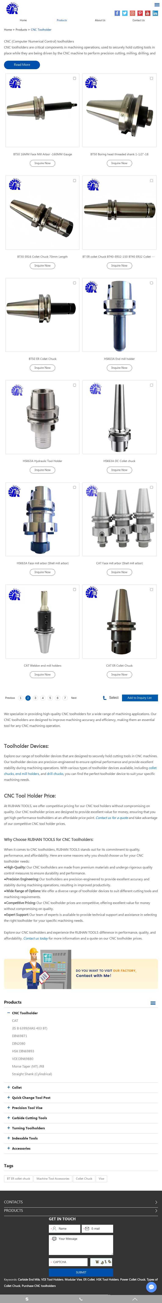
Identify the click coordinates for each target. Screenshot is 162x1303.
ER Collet (89, 1280)
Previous (10, 697)
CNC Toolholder (41, 30)
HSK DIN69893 (23, 1051)
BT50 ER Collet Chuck (42, 359)
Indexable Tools (25, 1138)
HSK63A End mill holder (119, 359)
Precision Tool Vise (27, 1108)
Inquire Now (43, 163)
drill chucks (55, 774)
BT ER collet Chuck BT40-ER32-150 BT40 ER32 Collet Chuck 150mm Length (119, 257)
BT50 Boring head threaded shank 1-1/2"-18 (119, 154)
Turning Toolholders (28, 1128)
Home (23, 20)
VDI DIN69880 (22, 1059)
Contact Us (139, 20)
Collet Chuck (84, 1179)
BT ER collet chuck (18, 1179)
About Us (100, 20)
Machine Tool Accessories (53, 1179)
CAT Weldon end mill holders (42, 666)
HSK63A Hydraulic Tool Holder (42, 461)
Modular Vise (73, 1280)
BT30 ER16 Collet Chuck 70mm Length (42, 257)
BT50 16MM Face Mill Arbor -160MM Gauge (42, 154)
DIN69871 (19, 1036)
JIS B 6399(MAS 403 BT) (29, 1028)
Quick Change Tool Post (31, 1098)
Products (62, 20)
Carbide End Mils (29, 1280)
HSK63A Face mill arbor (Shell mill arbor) (43, 563)
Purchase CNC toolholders (39, 1286)
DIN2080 (18, 1044)
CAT (15, 1021)
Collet (17, 1088)
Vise (101, 1179)
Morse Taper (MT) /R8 (28, 1066)
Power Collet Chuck (132, 1280)
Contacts (81, 1202)
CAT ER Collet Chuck (119, 666)
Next (74, 697)
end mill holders (27, 774)
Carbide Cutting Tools (29, 1118)
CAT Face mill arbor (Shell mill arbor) (119, 563)
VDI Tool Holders (52, 1280)
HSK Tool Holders (107, 1280)
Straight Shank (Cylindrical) (32, 1074)
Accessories (21, 1148)
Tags (8, 1166)
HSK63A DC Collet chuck (119, 461)
